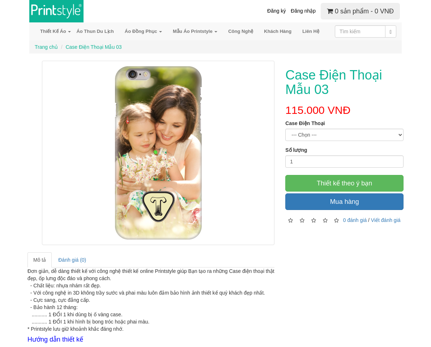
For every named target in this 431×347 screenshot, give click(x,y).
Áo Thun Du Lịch (95, 31)
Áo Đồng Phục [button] (143, 31)
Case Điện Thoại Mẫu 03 (93, 47)
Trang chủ (46, 47)
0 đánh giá (355, 220)
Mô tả (39, 260)
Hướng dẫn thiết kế (55, 339)
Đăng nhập (303, 11)
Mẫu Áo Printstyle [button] (195, 31)
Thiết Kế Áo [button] (55, 31)
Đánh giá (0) (72, 260)
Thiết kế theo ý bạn (344, 183)
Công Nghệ (240, 31)
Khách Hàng (277, 31)
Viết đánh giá (386, 220)
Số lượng (296, 150)
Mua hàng (344, 201)
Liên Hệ (310, 31)
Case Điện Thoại (305, 123)
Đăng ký (276, 11)
